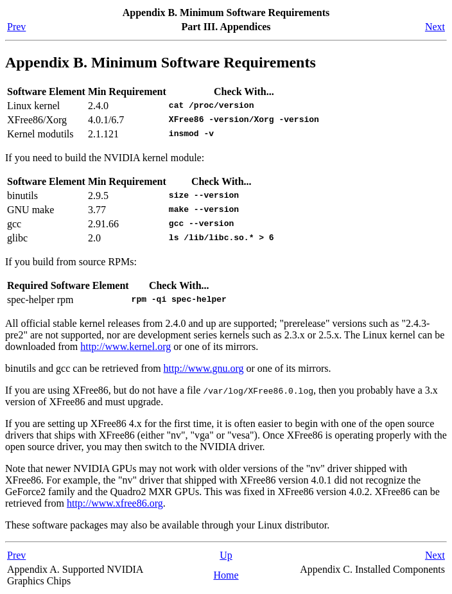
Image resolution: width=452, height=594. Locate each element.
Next (435, 26)
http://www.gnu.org (204, 368)
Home (225, 575)
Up (226, 555)
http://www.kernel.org (125, 346)
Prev (16, 26)
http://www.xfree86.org (115, 503)
